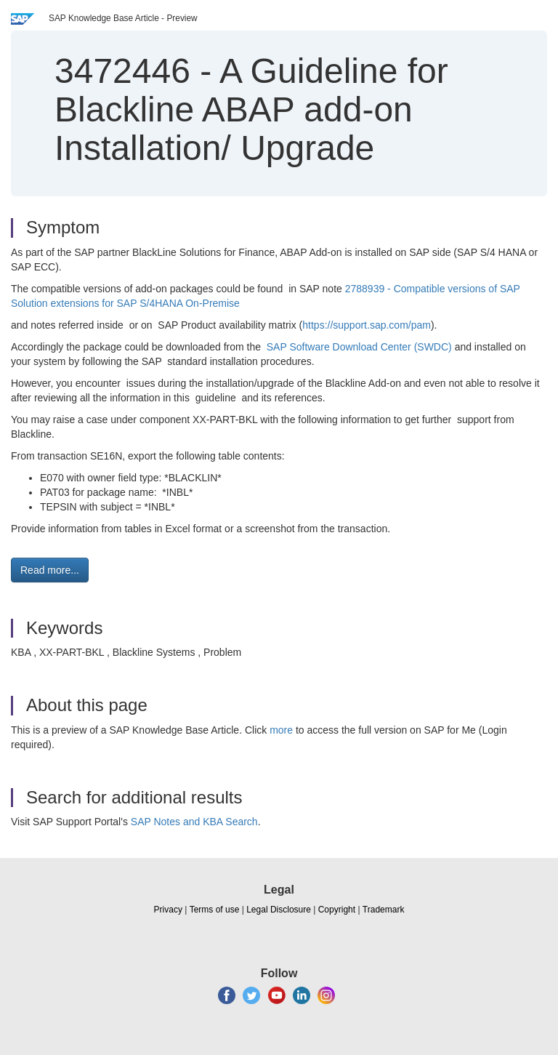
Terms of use (215, 909)
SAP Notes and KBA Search (194, 821)
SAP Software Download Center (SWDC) (361, 347)
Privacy (168, 909)
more (281, 730)
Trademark (384, 909)
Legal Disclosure (278, 909)
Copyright (336, 909)
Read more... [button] (49, 570)
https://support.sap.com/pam (366, 325)
